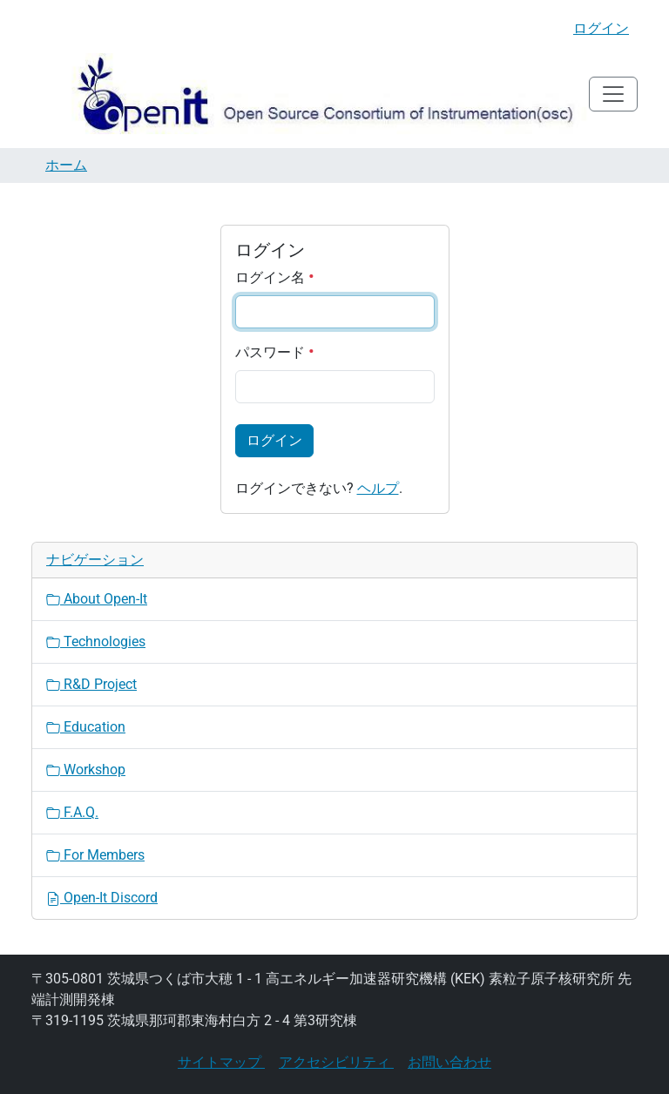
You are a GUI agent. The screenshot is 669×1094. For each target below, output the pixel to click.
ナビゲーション (95, 559)
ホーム (66, 165)
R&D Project (91, 684)
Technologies (95, 641)
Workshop (85, 769)
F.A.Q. (72, 812)
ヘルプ (378, 488)
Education (85, 727)
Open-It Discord (102, 897)
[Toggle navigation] (613, 94)
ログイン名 (274, 277)
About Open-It (96, 599)
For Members (95, 855)
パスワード (274, 352)
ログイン (601, 28)
